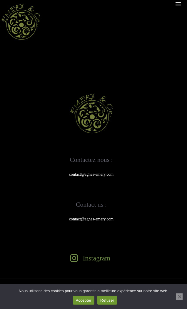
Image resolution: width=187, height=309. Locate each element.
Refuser (107, 300)
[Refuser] (179, 296)
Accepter (83, 300)
